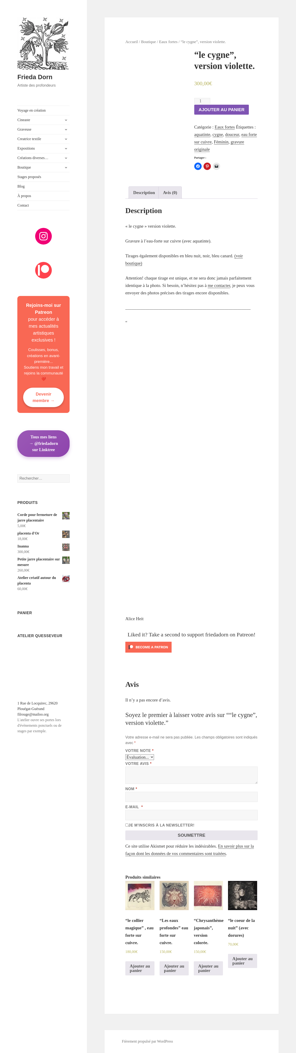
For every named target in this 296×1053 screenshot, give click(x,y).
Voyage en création (31, 110)
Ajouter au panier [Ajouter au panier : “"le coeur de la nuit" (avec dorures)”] (242, 960)
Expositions (26, 148)
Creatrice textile (29, 139)
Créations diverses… (32, 158)
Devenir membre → (44, 397)
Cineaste (23, 120)
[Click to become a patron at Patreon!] (191, 647)
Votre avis (138, 764)
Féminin (221, 141)
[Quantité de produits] (202, 101)
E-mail (134, 807)
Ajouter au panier (221, 109)
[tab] (144, 192)
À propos (24, 196)
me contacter (219, 285)
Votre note (139, 751)
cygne (218, 134)
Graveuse (24, 129)
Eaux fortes (168, 41)
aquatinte (202, 134)
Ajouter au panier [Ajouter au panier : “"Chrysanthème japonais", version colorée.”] (208, 968)
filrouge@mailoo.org (33, 714)
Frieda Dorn (34, 77)
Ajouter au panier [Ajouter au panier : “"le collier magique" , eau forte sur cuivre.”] (140, 968)
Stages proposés (29, 177)
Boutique (24, 167)
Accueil (131, 41)
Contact (23, 205)
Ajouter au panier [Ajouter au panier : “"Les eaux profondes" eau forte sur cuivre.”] (174, 968)
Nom (131, 789)
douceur (232, 134)
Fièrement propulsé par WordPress (147, 1041)
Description (144, 192)
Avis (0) (170, 192)
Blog (21, 186)
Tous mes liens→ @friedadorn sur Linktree (43, 443)
